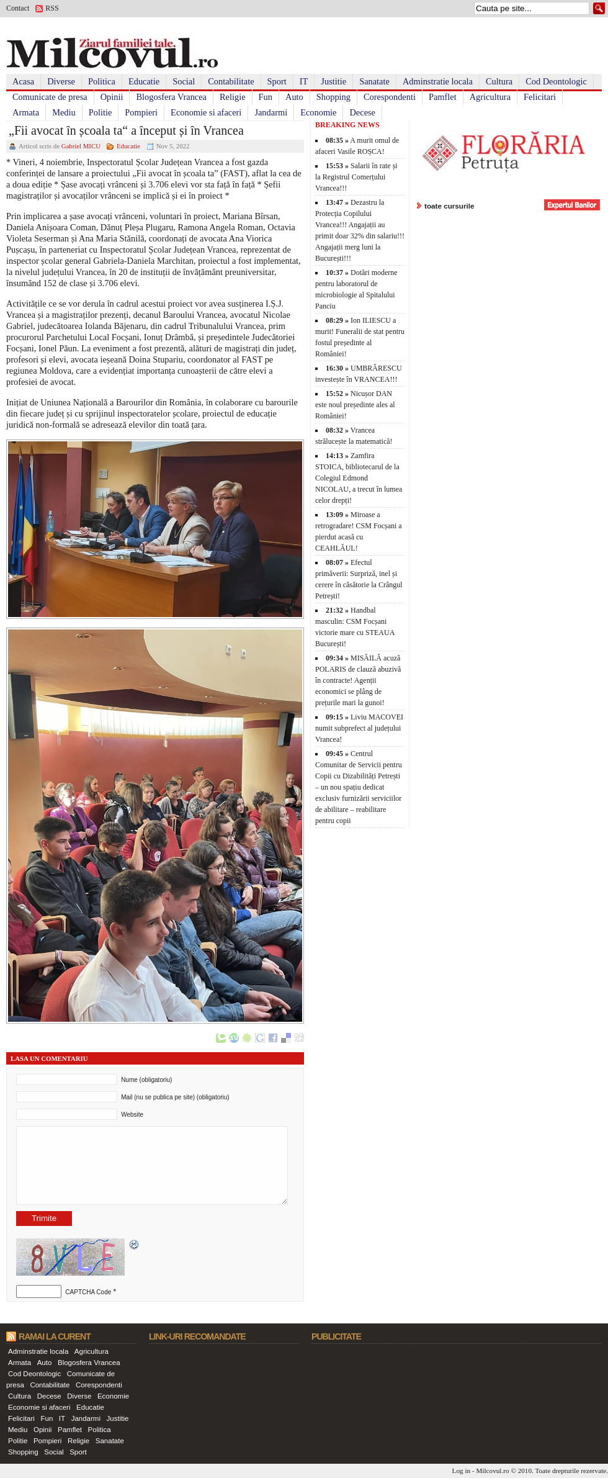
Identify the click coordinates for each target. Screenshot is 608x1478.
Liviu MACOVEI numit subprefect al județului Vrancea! (359, 728)
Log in (461, 1470)
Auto (294, 97)
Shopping (333, 97)
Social (183, 81)
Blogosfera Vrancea (171, 97)
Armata (25, 112)
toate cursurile (449, 206)
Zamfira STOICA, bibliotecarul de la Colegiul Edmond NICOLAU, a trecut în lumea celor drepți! (358, 478)
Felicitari (540, 97)
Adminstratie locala (438, 81)
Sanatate (374, 81)
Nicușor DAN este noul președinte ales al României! (355, 404)
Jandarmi (270, 112)
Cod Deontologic (556, 81)
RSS (51, 8)
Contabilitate (231, 81)
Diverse (61, 81)
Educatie (143, 81)
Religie (233, 97)
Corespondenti (390, 97)
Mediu (64, 112)
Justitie (333, 81)
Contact (17, 8)
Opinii (112, 97)
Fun (265, 97)
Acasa (23, 81)
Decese (362, 112)
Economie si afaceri (206, 112)
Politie (100, 112)
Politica (101, 81)
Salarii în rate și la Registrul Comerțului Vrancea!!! (356, 176)
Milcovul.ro (492, 1470)
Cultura (499, 81)
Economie (318, 112)
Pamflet (443, 97)
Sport (277, 81)
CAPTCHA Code (88, 1292)
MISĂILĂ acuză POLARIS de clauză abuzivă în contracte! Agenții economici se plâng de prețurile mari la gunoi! (358, 680)
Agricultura (490, 97)
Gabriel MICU (81, 146)
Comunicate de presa (49, 97)
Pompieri (141, 112)
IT (304, 81)
